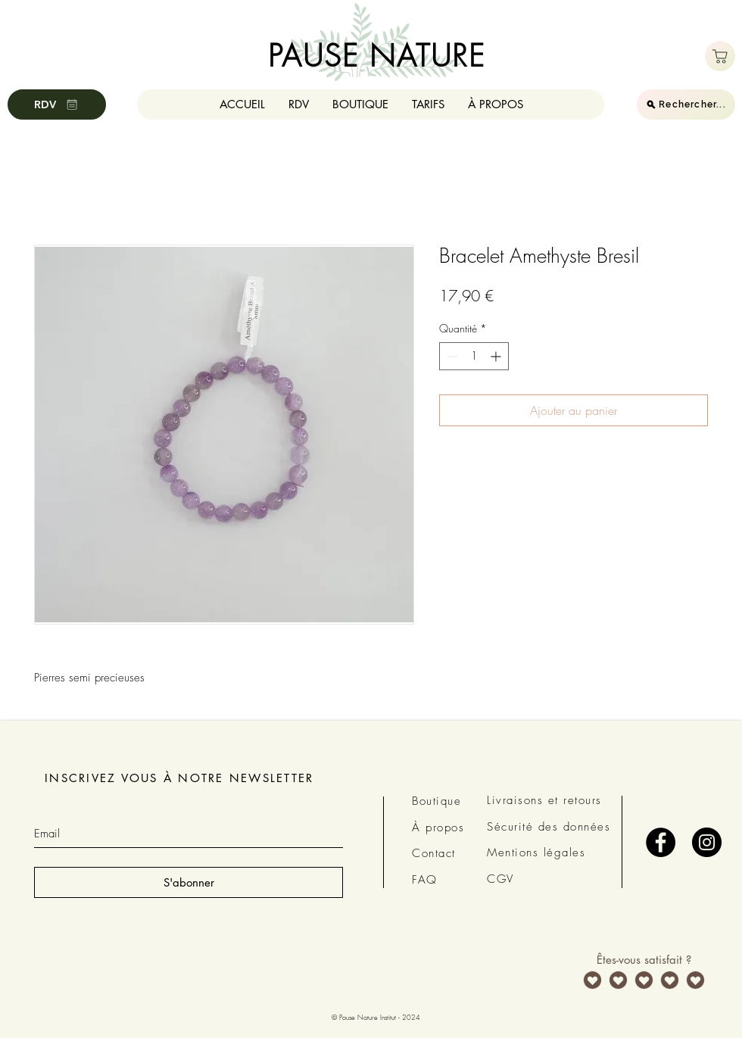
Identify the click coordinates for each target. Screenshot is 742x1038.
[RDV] (57, 104)
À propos (438, 827)
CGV (500, 879)
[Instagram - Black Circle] (707, 842)
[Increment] (497, 356)
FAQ (425, 879)
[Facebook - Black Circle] (660, 842)
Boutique (436, 801)
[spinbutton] (474, 356)
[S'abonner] (188, 882)
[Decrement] (450, 356)
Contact (434, 853)
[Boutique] (720, 56)
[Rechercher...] (686, 104)
